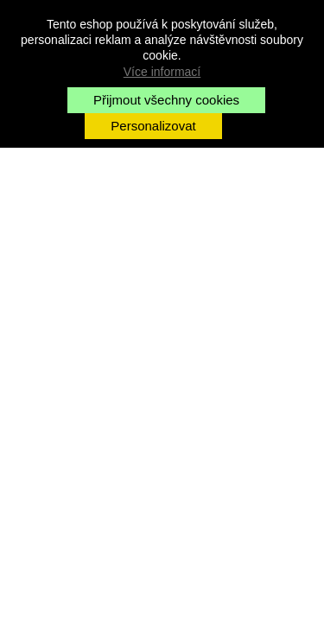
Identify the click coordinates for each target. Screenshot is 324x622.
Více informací (162, 72)
